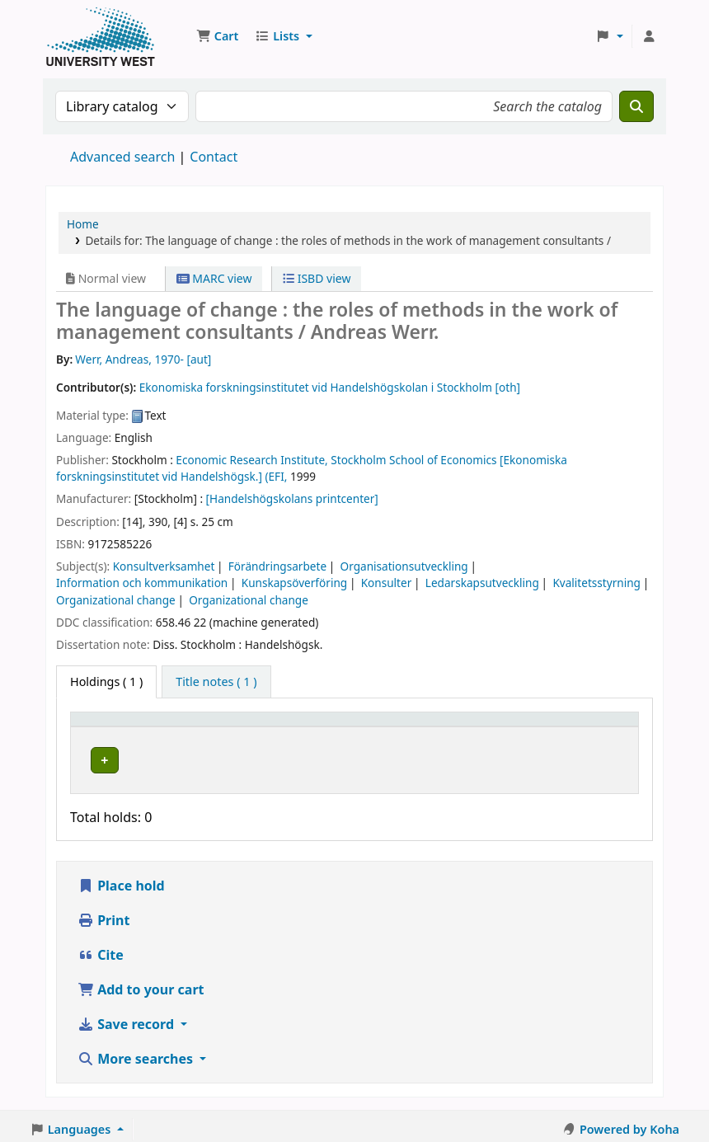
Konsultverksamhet (164, 566)
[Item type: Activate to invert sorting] (122, 727)
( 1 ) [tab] (106, 681)
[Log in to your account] (649, 36)
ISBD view (316, 278)
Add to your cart (140, 984)
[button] (217, 36)
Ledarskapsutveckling (482, 582)
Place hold (121, 881)
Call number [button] (369, 727)
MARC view (214, 278)
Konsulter (386, 582)
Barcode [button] (554, 727)
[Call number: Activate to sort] (385, 727)
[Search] (636, 106)
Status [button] (470, 727)
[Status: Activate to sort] (483, 727)
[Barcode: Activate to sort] (580, 727)
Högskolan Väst (230, 757)
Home (83, 224)
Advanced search (122, 157)
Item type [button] (106, 727)
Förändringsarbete (277, 566)
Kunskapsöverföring (294, 582)
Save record (127, 1019)
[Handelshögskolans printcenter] (292, 498)
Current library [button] (223, 727)
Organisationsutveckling (404, 566)
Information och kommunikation (142, 582)
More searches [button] (136, 1054)
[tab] (216, 681)
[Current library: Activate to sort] (249, 727)
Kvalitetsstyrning (596, 582)
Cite (100, 950)
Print (103, 915)
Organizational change (116, 600)
